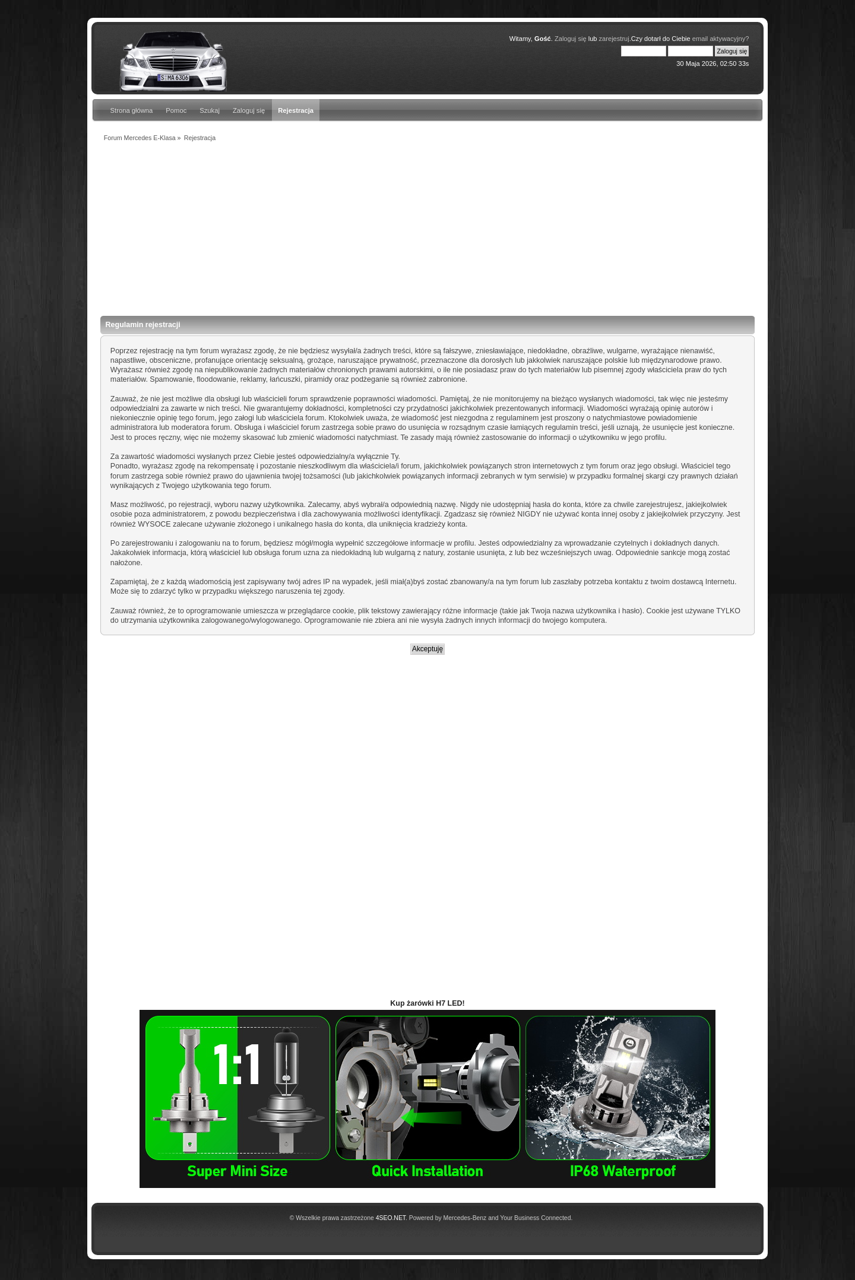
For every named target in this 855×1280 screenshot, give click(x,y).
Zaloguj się (571, 38)
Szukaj (210, 110)
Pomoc (176, 110)
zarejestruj (614, 38)
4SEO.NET (391, 1218)
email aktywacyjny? (720, 38)
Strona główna (131, 110)
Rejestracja (296, 110)
